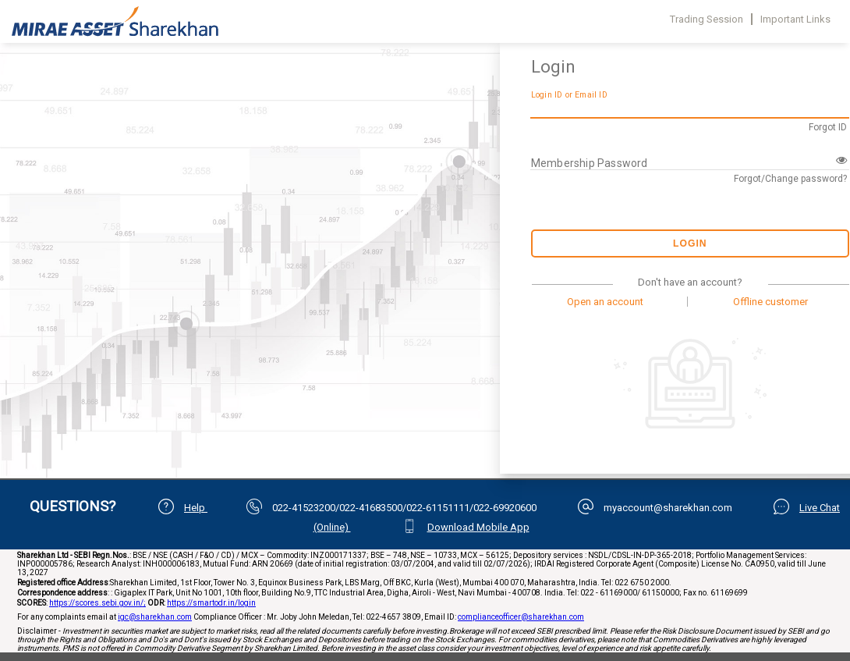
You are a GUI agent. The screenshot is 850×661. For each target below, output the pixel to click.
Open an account (605, 301)
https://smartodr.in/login (211, 603)
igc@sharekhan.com (155, 617)
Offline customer (770, 301)
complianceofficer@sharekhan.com (521, 617)
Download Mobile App (478, 527)
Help (195, 508)
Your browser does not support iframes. (248, 234)
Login (690, 243)
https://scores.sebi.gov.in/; (97, 603)
